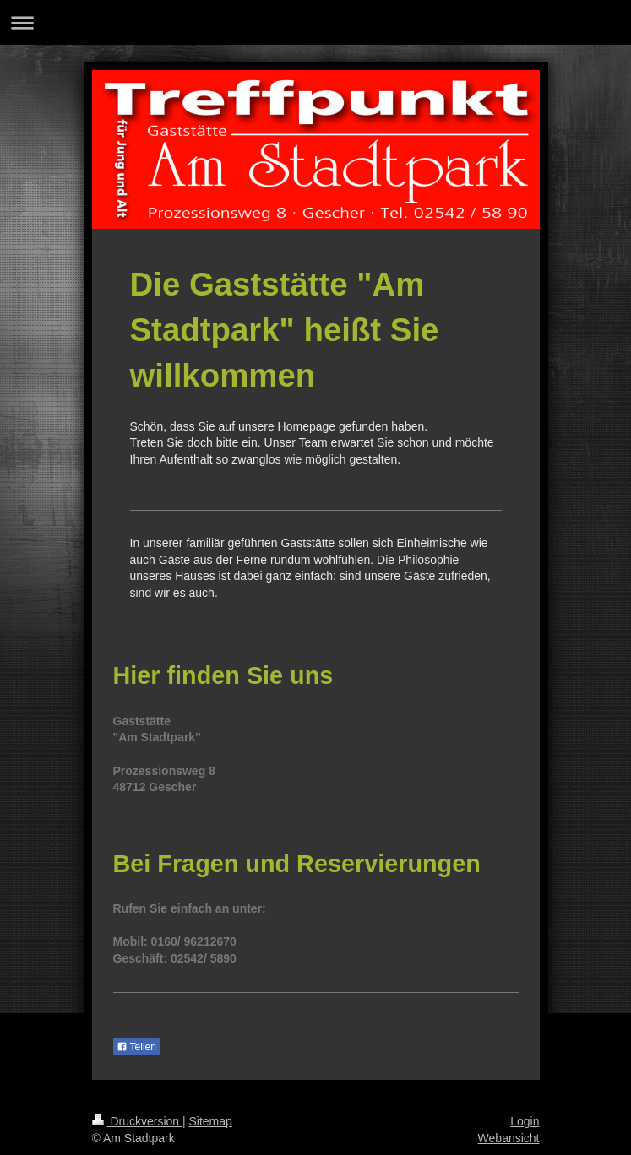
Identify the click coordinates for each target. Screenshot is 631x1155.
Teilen (136, 1047)
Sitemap (210, 1121)
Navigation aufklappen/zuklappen (315, 22)
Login (524, 1121)
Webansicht (509, 1138)
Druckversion (137, 1121)
